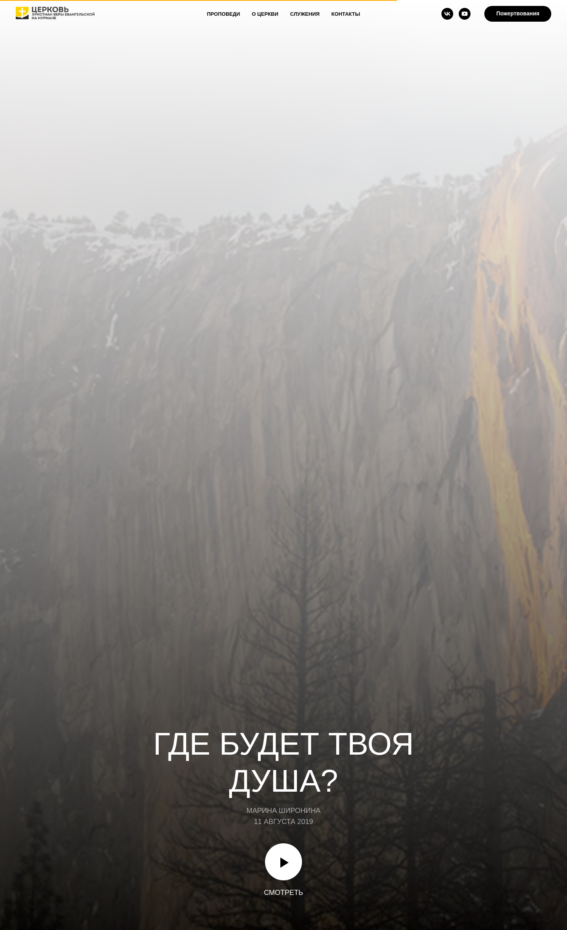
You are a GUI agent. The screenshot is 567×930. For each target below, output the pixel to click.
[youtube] (465, 14)
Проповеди (223, 14)
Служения (305, 14)
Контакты (346, 14)
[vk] (447, 14)
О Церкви (265, 14)
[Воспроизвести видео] (283, 861)
